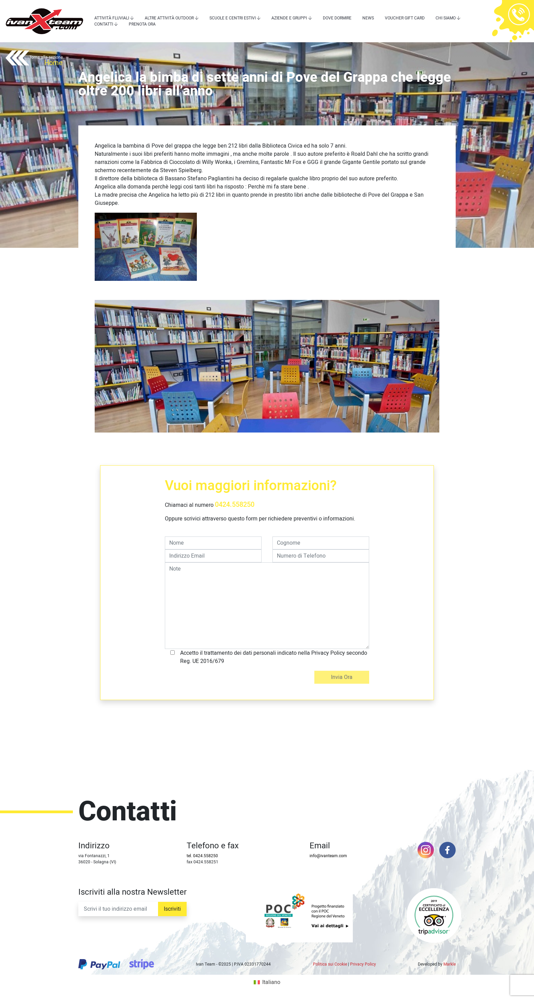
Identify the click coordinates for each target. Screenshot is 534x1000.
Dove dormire (337, 18)
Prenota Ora (142, 24)
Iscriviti (172, 909)
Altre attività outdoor (169, 18)
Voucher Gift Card (405, 18)
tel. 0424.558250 (202, 856)
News (368, 18)
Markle (449, 964)
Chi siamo (446, 18)
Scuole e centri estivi (232, 18)
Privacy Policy (363, 964)
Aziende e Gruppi (289, 18)
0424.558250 (234, 505)
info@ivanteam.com (328, 856)
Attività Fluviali (111, 18)
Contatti (103, 24)
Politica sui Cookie (330, 964)
